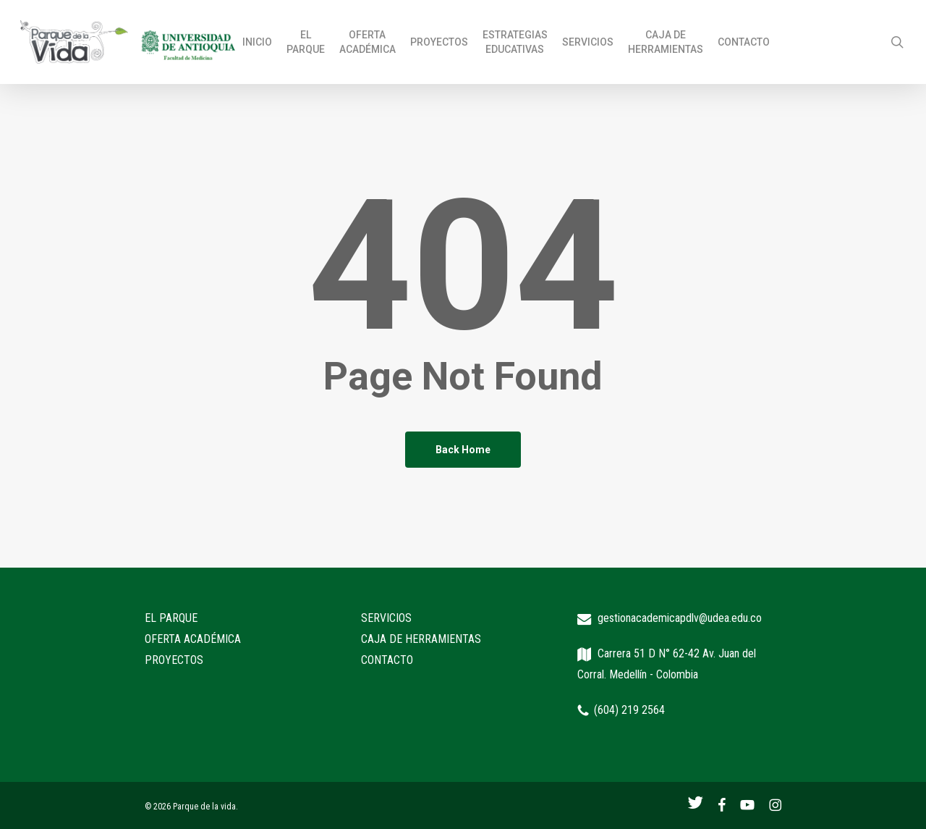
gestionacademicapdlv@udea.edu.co (680, 618)
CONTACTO (387, 660)
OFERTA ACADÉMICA (193, 639)
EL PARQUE (171, 618)
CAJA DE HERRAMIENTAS (421, 639)
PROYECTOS (174, 660)
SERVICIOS (386, 618)
